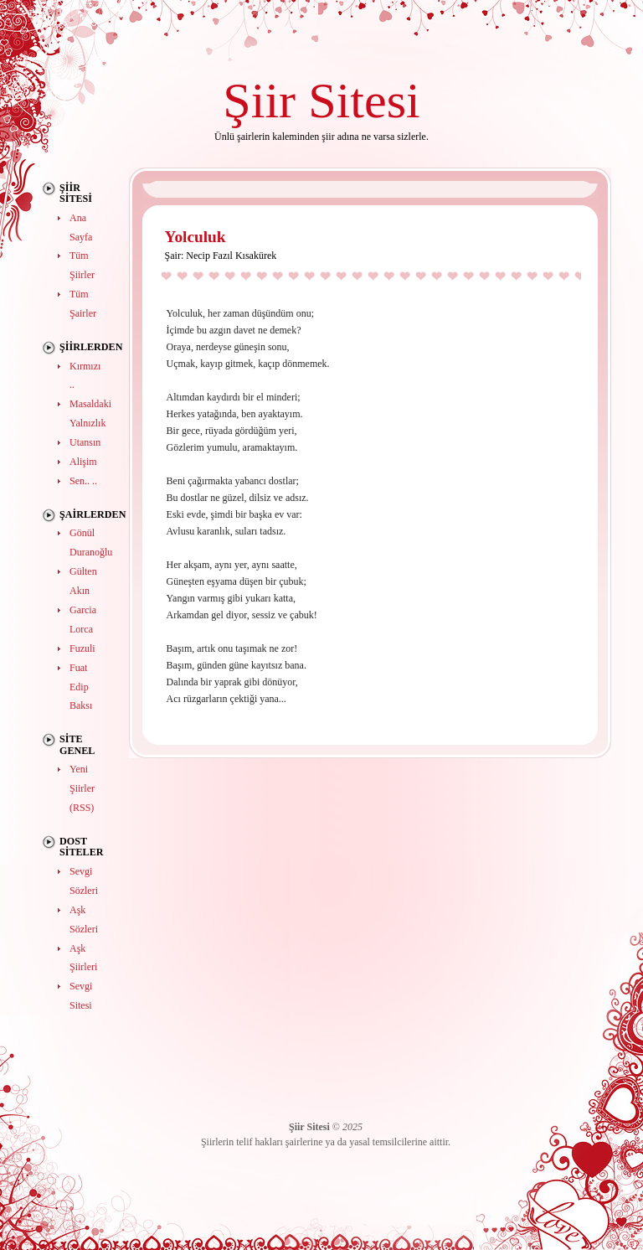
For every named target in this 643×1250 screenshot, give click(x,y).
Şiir (259, 100)
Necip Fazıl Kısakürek (231, 255)
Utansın (84, 442)
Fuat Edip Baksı (80, 687)
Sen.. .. (83, 481)
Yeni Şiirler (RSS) (82, 788)
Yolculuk (195, 236)
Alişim (83, 461)
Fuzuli (82, 648)
